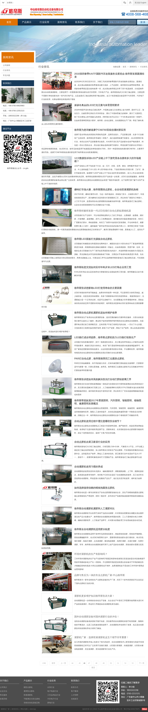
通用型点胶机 (29, 691)
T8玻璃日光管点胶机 (32, 699)
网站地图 (24, 709)
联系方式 (74, 687)
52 (125, 663)
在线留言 (74, 699)
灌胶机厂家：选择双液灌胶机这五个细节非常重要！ (101, 637)
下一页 (141, 663)
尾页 (93, 668)
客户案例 (74, 691)
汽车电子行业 (52, 699)
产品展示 (26, 22)
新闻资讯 (62, 22)
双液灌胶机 (28, 695)
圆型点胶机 (28, 687)
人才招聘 (74, 695)
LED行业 (50, 687)
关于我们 (97, 22)
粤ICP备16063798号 (132, 709)
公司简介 (3, 687)
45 (80, 663)
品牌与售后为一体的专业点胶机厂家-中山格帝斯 (99, 575)
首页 (9, 22)
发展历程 (3, 699)
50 (111, 663)
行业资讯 (6, 70)
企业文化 (3, 691)
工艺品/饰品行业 (53, 695)
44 (72, 663)
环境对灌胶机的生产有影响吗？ (90, 554)
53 (132, 663)
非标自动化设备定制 (32, 703)
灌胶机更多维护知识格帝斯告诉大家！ (94, 596)
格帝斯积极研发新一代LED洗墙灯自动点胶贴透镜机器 (102, 210)
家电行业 (50, 703)
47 (89, 663)
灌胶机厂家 (5, 709)
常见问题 (6, 75)
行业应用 (44, 22)
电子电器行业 (52, 691)
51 (118, 663)
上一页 (63, 663)
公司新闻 (6, 65)
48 (96, 663)
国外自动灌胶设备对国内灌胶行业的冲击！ (96, 616)
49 (103, 663)
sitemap (33, 709)
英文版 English (140, 3)
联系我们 (80, 22)
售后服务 (3, 695)
